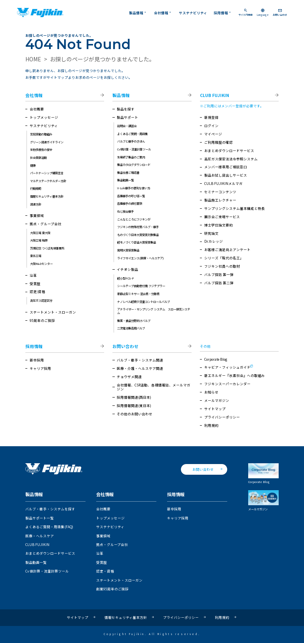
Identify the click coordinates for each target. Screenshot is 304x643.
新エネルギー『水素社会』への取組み (234, 375)
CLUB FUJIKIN (214, 95)
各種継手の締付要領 (129, 203)
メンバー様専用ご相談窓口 (225, 166)
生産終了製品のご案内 (131, 157)
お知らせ (211, 392)
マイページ (213, 133)
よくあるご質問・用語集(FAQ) (49, 526)
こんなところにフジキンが (133, 219)
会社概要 (37, 109)
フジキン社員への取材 (222, 266)
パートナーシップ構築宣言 (46, 173)
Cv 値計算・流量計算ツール (47, 571)
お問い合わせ (280, 13)
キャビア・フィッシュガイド (227, 367)
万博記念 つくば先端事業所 (47, 248)
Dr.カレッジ (213, 241)
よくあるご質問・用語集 (132, 133)
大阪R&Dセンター (41, 263)
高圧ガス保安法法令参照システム (231, 158)
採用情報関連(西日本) (134, 397)
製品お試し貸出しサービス (225, 175)
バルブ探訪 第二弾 (219, 282)
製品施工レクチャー (220, 200)
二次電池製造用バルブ (131, 328)
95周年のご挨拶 (42, 320)
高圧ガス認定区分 (41, 300)
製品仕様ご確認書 (128, 172)
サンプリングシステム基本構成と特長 (234, 208)
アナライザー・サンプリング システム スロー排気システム (153, 311)
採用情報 (223, 12)
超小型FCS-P (125, 278)
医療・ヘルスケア (39, 535)
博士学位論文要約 (218, 225)
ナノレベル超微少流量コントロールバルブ (143, 301)
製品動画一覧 (125, 180)
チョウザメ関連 (129, 376)
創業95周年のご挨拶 (112, 588)
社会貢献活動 (38, 157)
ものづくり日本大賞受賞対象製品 (138, 234)
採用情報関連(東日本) (134, 405)
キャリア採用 (40, 368)
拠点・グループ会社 (45, 223)
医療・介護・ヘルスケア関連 (140, 368)
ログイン (211, 125)
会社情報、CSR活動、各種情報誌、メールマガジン (153, 386)
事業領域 (37, 215)
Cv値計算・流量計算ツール (134, 149)
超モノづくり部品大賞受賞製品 (136, 242)
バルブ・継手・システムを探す (50, 508)
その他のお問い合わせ (134, 413)
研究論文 (211, 233)
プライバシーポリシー (222, 417)
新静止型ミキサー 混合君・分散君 (138, 293)
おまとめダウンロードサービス (229, 150)
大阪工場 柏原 (39, 240)
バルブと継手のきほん (131, 141)
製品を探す (126, 109)
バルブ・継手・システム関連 (140, 360)
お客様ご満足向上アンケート (227, 249)
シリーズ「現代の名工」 (223, 257)
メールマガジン (216, 400)
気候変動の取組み (41, 134)
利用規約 (211, 425)
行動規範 (35, 188)
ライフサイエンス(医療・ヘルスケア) (140, 258)
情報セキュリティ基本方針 (46, 196)
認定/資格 (37, 291)
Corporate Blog (215, 359)
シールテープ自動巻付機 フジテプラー (141, 285)
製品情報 (138, 12)
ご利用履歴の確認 (218, 142)
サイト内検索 (245, 13)
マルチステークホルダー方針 (48, 181)
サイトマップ (215, 408)
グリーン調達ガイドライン (46, 142)
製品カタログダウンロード (133, 164)
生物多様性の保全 (41, 149)
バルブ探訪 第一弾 (219, 274)
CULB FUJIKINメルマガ (223, 183)
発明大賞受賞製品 (128, 250)
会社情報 (163, 12)
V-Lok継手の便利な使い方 (133, 188)
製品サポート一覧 (39, 518)
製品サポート (127, 117)
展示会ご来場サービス (222, 216)
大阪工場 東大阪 (40, 232)
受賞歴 (35, 283)
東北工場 (35, 255)
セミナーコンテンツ (220, 191)
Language (263, 13)
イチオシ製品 (127, 269)
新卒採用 (37, 360)
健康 (33, 165)
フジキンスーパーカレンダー (227, 383)
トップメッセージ (44, 117)
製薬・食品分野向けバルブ (133, 320)
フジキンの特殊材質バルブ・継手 (138, 226)
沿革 (33, 275)
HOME (33, 59)
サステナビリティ (193, 12)
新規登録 (211, 117)
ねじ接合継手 (125, 211)
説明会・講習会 (127, 126)
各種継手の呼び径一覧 (131, 196)
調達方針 (35, 204)
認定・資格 (105, 571)
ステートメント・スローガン (53, 312)
